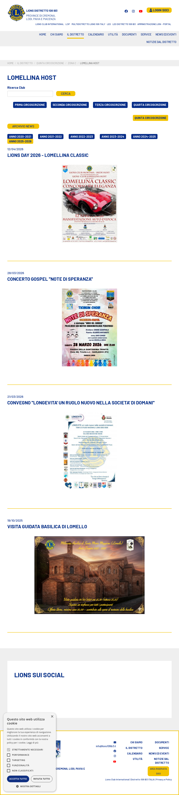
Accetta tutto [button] (18, 778)
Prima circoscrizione (30, 104)
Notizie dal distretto (161, 760)
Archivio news (23, 126)
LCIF (68, 24)
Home (42, 34)
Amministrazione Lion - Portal (154, 24)
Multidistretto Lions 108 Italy (88, 24)
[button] (29, 786)
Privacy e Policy (164, 779)
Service (146, 34)
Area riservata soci (158, 771)
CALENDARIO (96, 34)
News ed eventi (166, 34)
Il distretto (75, 34)
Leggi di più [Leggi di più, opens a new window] (32, 742)
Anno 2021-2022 (51, 136)
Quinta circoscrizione (50, 63)
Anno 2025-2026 (20, 141)
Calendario (134, 753)
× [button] (52, 716)
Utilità (113, 34)
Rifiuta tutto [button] (41, 778)
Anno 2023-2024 (113, 136)
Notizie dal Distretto (161, 41)
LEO (109, 24)
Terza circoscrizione (110, 104)
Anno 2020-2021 (20, 136)
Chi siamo (56, 34)
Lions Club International (49, 24)
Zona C (72, 63)
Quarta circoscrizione (150, 104)
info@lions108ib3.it (106, 744)
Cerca (65, 93)
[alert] (29, 752)
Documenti (129, 34)
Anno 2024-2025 (144, 136)
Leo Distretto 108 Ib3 (124, 24)
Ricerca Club (16, 87)
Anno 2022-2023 (81, 136)
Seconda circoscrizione (70, 104)
